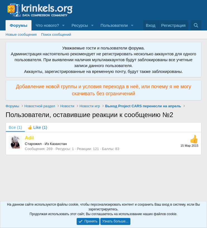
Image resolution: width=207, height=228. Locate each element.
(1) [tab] (15, 127)
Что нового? (47, 25)
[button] (63, 25)
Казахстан (58, 144)
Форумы (18, 25)
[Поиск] (196, 25)
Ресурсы (80, 25)
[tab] (37, 127)
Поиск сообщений (56, 34)
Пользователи (114, 25)
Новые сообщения (21, 34)
